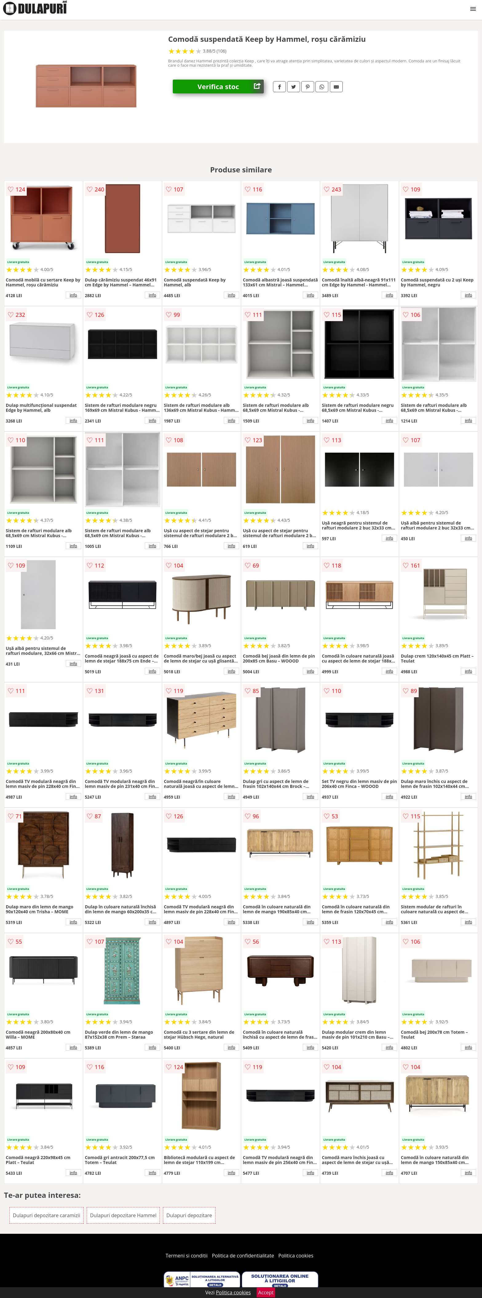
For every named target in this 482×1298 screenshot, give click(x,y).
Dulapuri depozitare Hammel (123, 1215)
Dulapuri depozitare (189, 1215)
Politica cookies (296, 1255)
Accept (266, 1292)
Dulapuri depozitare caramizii (46, 1215)
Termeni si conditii (187, 1255)
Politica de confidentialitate (243, 1255)
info (73, 295)
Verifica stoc (230, 86)
